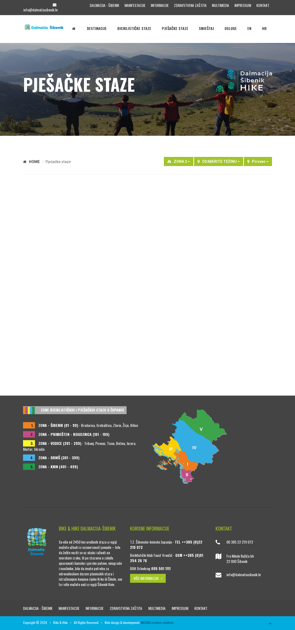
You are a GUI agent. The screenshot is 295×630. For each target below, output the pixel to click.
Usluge (231, 28)
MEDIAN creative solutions (157, 622)
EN (249, 28)
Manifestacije (134, 5)
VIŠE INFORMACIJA (147, 578)
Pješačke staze (175, 28)
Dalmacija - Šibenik (104, 5)
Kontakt (262, 5)
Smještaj (206, 28)
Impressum (242, 5)
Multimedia (220, 5)
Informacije (160, 5)
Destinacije (97, 28)
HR (264, 28)
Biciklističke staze (134, 28)
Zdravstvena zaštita (190, 5)
